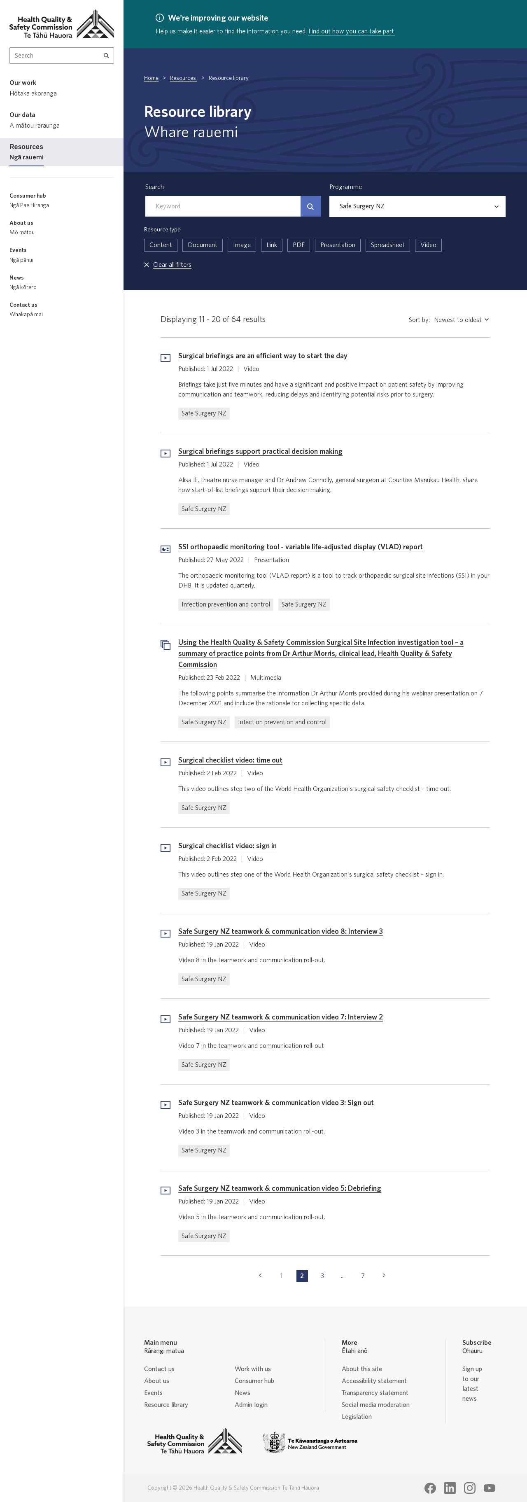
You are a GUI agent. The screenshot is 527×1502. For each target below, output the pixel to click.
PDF (299, 245)
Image (242, 245)
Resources (183, 78)
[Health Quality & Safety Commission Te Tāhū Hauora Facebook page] (430, 1488)
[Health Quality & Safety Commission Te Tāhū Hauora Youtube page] (489, 1488)
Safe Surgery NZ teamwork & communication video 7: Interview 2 (280, 1017)
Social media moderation (376, 1405)
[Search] (106, 55)
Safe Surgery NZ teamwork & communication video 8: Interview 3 (280, 931)
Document (202, 245)
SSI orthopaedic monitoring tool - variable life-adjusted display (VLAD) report (300, 547)
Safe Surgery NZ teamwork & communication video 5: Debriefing (279, 1188)
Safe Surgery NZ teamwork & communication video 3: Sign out (276, 1103)
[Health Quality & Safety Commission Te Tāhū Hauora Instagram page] (470, 1488)
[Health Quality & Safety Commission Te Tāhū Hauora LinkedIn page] (450, 1488)
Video (428, 245)
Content (160, 245)
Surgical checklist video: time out (230, 760)
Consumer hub (254, 1381)
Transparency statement (375, 1393)
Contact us (159, 1369)
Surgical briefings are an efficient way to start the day (262, 356)
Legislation (357, 1416)
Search (154, 187)
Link (271, 245)
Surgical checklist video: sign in (227, 846)
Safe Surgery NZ (204, 413)
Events (153, 1393)
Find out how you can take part (351, 31)
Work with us (253, 1369)
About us (156, 1381)
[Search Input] (61, 55)
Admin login (251, 1405)
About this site (362, 1369)
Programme (345, 187)
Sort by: (419, 320)
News (242, 1393)
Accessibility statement (374, 1381)
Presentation (337, 245)
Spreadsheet (388, 245)
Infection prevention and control (226, 604)
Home (151, 78)
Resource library (166, 1405)
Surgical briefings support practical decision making (260, 451)
